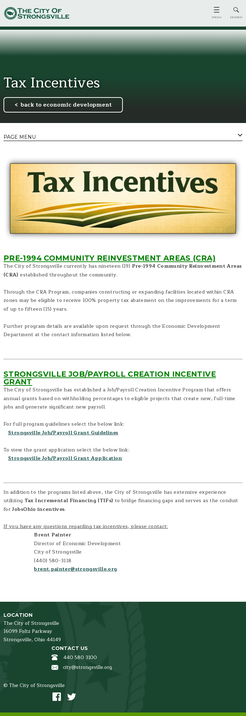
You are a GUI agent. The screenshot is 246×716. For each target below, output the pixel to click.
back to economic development (66, 104)
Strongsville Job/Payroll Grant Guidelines (63, 433)
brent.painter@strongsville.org (75, 569)
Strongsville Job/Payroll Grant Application (65, 458)
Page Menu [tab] (19, 137)
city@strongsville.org (87, 667)
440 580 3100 (80, 657)
